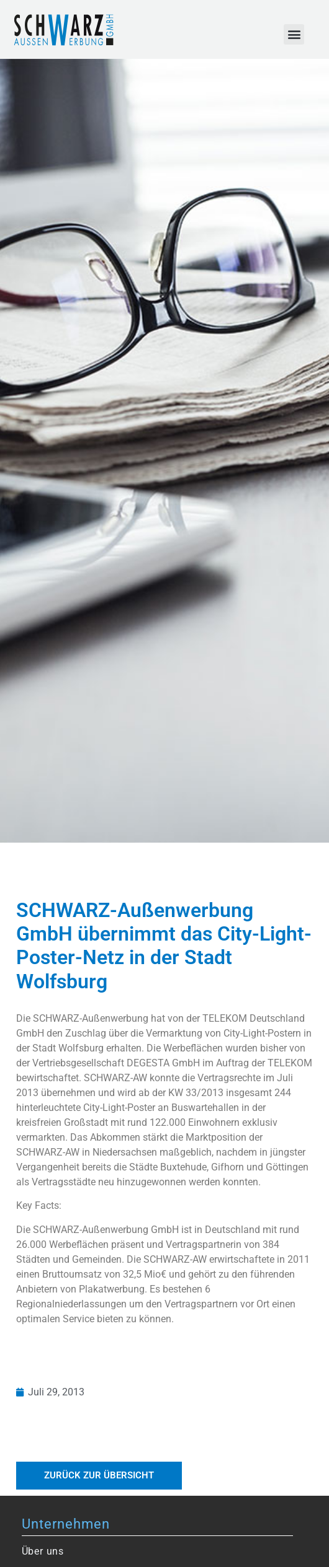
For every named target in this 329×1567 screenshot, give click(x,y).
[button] (294, 34)
